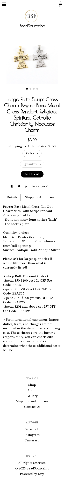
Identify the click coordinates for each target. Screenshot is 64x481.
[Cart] (60, 5)
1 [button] (27, 89)
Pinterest (32, 440)
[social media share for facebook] (12, 186)
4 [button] (37, 89)
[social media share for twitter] (19, 186)
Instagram (32, 435)
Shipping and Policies (32, 401)
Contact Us (32, 406)
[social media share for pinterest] (26, 186)
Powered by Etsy (32, 474)
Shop (32, 385)
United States (36, 146)
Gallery (32, 396)
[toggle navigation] (4, 4)
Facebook (32, 429)
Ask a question (42, 186)
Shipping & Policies (39, 197)
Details (12, 197)
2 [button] (30, 89)
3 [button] (34, 89)
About (32, 390)
